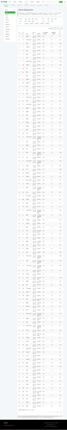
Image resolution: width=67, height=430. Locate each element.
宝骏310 (27, 64)
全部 (25, 18)
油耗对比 (46, 5)
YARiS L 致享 (28, 39)
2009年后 (26, 23)
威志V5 (27, 145)
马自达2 (27, 274)
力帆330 (27, 337)
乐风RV (27, 126)
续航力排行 (33, 5)
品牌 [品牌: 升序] (22, 33)
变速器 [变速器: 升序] (38, 33)
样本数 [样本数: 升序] (59, 32)
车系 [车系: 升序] (27, 33)
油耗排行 (26, 1)
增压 (29, 21)
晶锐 (27, 192)
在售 (52, 21)
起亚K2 (27, 176)
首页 (10, 1)
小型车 (7, 12)
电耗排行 (32, 1)
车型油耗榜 (13, 5)
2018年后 (31, 23)
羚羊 (27, 68)
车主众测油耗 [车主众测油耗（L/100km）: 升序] (45, 33)
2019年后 (37, 23)
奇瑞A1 (27, 223)
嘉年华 (27, 292)
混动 (36, 18)
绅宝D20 (28, 359)
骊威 (27, 377)
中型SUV (7, 26)
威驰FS (27, 36)
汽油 (29, 18)
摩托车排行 (19, 5)
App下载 (14, 1)
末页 (61, 412)
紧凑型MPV (8, 34)
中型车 (7, 17)
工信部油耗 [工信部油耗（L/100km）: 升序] (53, 33)
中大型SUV (8, 29)
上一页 (51, 412)
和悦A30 (27, 306)
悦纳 (27, 100)
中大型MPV (8, 39)
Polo (27, 133)
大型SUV (7, 31)
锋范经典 (28, 219)
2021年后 (47, 23)
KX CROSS (28, 195)
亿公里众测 (26, 5)
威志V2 (27, 165)
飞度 (27, 157)
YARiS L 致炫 (28, 61)
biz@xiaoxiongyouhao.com (9, 425)
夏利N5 (27, 79)
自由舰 (27, 199)
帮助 (43, 1)
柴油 (33, 18)
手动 (55, 18)
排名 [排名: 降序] (19, 33)
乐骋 (27, 141)
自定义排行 (40, 5)
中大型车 (7, 19)
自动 (52, 18)
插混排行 (38, 1)
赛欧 (27, 57)
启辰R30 (28, 46)
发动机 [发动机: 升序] (34, 33)
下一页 (56, 412)
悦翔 (27, 206)
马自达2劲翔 (28, 288)
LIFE (27, 270)
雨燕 (27, 362)
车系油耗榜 (6, 5)
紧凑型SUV (8, 24)
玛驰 (27, 234)
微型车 (7, 9)
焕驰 (27, 86)
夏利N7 (27, 118)
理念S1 (27, 183)
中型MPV (7, 36)
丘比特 (27, 384)
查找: (56, 28)
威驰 (27, 43)
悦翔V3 (27, 173)
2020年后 (42, 23)
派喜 (27, 309)
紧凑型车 (7, 14)
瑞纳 (27, 93)
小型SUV (7, 22)
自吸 (33, 21)
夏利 (27, 50)
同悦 (27, 373)
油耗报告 (20, 1)
